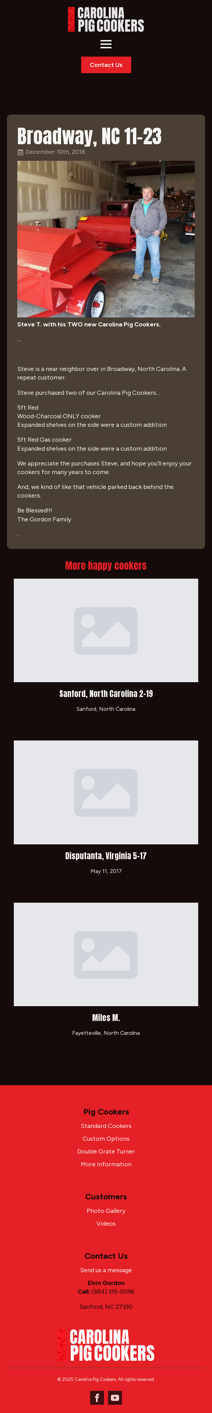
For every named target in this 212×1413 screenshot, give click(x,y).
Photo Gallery (106, 1211)
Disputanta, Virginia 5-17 (106, 856)
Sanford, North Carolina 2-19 (106, 693)
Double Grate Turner (106, 1151)
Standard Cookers (106, 1126)
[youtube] (115, 1398)
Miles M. (106, 1017)
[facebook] (97, 1398)
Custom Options (106, 1138)
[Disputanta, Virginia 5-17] (106, 792)
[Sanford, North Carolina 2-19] (106, 630)
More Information (106, 1164)
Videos (106, 1223)
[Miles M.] (106, 954)
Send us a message (106, 1270)
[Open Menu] (106, 44)
